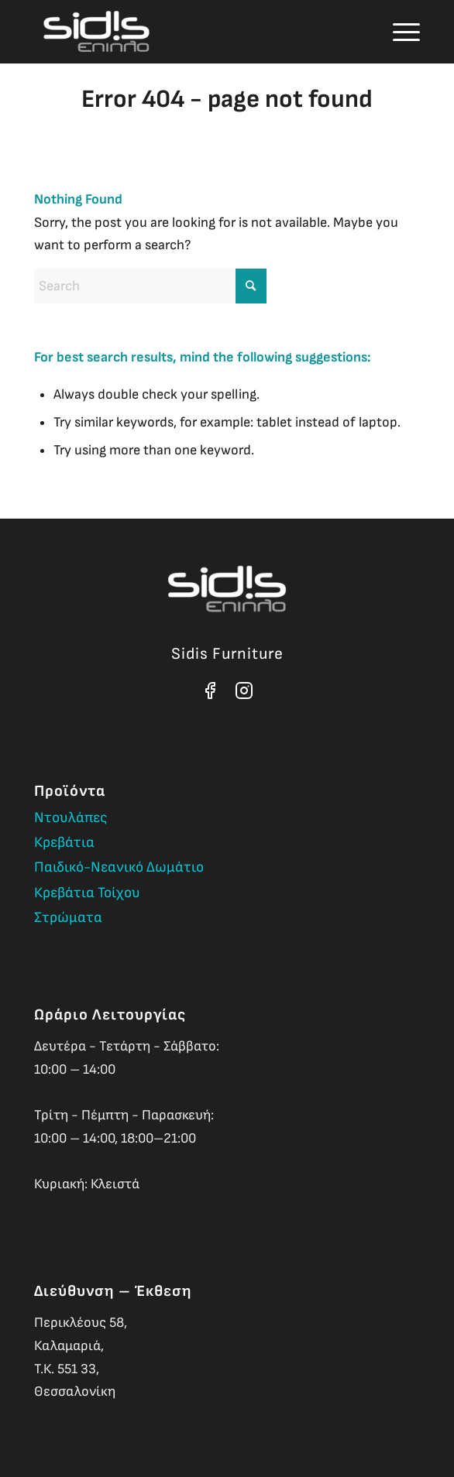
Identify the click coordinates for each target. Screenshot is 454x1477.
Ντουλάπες (71, 818)
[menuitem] (362, 32)
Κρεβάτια (64, 843)
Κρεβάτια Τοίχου (87, 893)
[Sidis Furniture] (188, 32)
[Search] (362, 32)
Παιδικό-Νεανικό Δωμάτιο (119, 867)
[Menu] (398, 32)
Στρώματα (68, 918)
